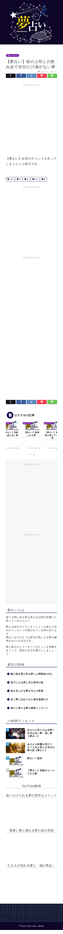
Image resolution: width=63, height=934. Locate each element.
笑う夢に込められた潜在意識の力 (29, 699)
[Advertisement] (31, 119)
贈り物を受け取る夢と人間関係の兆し (32, 674)
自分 (36, 179)
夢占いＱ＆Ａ (12, 55)
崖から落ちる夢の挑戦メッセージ (29, 708)
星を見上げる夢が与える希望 (27, 691)
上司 (11, 179)
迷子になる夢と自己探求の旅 (27, 682)
